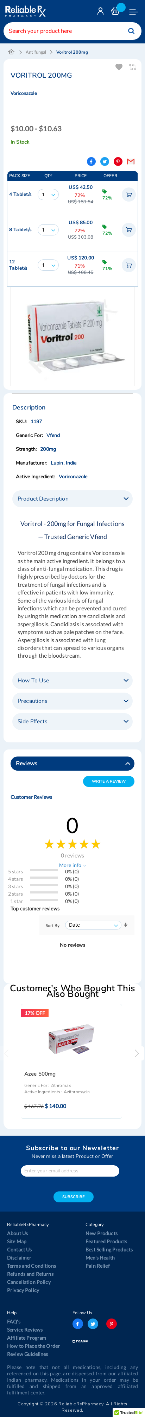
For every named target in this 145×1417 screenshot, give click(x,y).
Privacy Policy (23, 1290)
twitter (93, 1324)
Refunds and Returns (30, 1274)
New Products (102, 1233)
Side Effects (33, 721)
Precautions (33, 701)
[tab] (72, 498)
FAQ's (13, 1322)
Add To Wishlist (119, 67)
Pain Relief (98, 1266)
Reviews (26, 763)
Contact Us (19, 1249)
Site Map (16, 1241)
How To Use (33, 680)
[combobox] (72, 31)
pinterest (111, 1324)
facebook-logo (77, 1324)
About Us (17, 1233)
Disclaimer (19, 1258)
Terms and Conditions (31, 1266)
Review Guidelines (27, 1354)
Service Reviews (25, 1330)
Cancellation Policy (29, 1282)
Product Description (43, 499)
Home (11, 52)
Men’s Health (100, 1258)
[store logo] (25, 11)
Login (101, 13)
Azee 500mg (40, 1074)
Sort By (52, 925)
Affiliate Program (26, 1338)
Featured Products (106, 1241)
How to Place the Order (33, 1346)
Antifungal (36, 52)
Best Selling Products (109, 1249)
